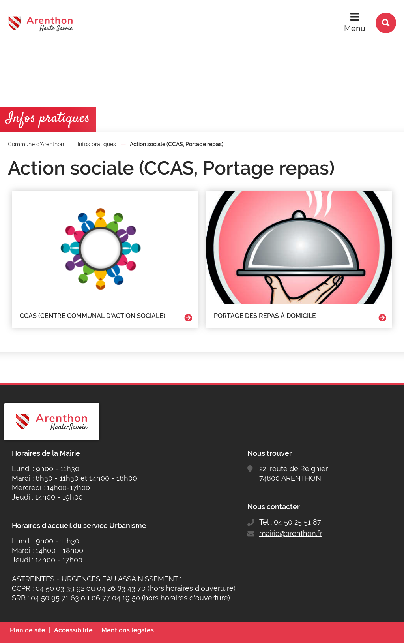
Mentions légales (127, 630)
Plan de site (27, 630)
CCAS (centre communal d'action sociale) (92, 316)
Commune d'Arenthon (36, 144)
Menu (354, 28)
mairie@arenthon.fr (290, 533)
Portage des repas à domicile (265, 316)
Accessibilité (73, 630)
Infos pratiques (97, 144)
